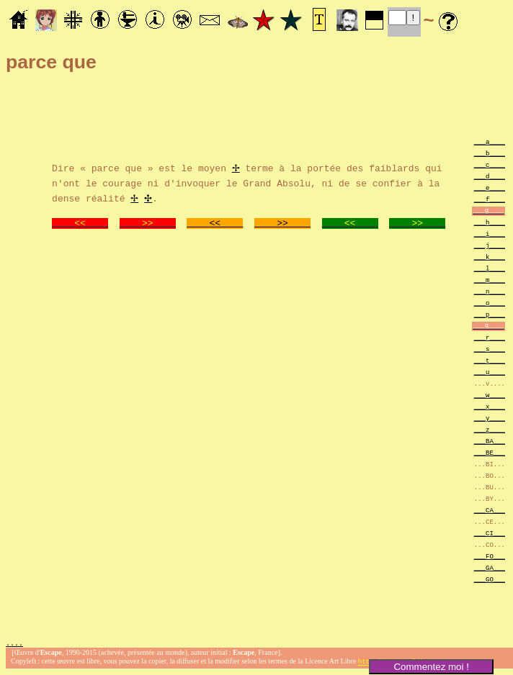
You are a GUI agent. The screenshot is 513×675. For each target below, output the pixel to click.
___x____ (489, 406)
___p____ (489, 314)
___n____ (489, 291)
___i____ (489, 233)
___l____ (489, 268)
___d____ (489, 176)
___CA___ (489, 510)
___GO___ (489, 579)
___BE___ (489, 452)
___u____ (489, 371)
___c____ (489, 164)
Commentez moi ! (430, 666)
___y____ (489, 417)
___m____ (489, 279)
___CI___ (489, 533)
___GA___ (489, 567)
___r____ (489, 337)
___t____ (489, 360)
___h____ (489, 222)
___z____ (489, 429)
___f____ (489, 199)
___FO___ (489, 556)
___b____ (489, 153)
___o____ (489, 302)
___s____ (489, 348)
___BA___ (489, 440)
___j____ (489, 245)
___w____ (489, 394)
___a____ (489, 141)
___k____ (489, 256)
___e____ (489, 187)
